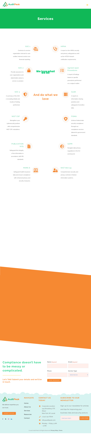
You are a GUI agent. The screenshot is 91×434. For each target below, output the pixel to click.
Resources (28, 415)
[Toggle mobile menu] (87, 5)
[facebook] (2, 419)
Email (72, 362)
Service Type (72, 372)
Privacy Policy (54, 431)
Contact (27, 419)
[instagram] (8, 419)
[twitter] (5, 419)
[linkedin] (11, 419)
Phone (49, 372)
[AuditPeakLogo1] (10, 398)
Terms (60, 431)
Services (27, 411)
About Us (27, 408)
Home (26, 404)
